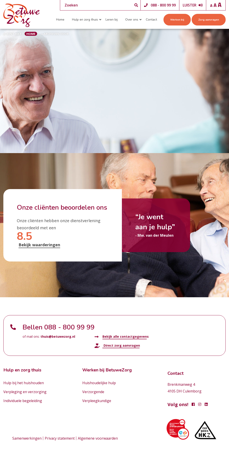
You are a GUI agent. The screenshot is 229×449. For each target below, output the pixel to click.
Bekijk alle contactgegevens (122, 336)
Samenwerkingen (27, 438)
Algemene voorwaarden (98, 438)
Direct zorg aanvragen (117, 345)
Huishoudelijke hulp (99, 382)
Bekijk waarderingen (39, 244)
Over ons (131, 19)
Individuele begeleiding (22, 400)
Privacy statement (60, 438)
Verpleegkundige (96, 400)
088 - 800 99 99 (163, 5)
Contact (151, 19)
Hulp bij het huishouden (23, 382)
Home (60, 19)
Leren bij (112, 19)
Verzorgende (93, 391)
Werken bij (177, 19)
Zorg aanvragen (208, 19)
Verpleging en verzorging (25, 391)
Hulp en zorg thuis (85, 19)
